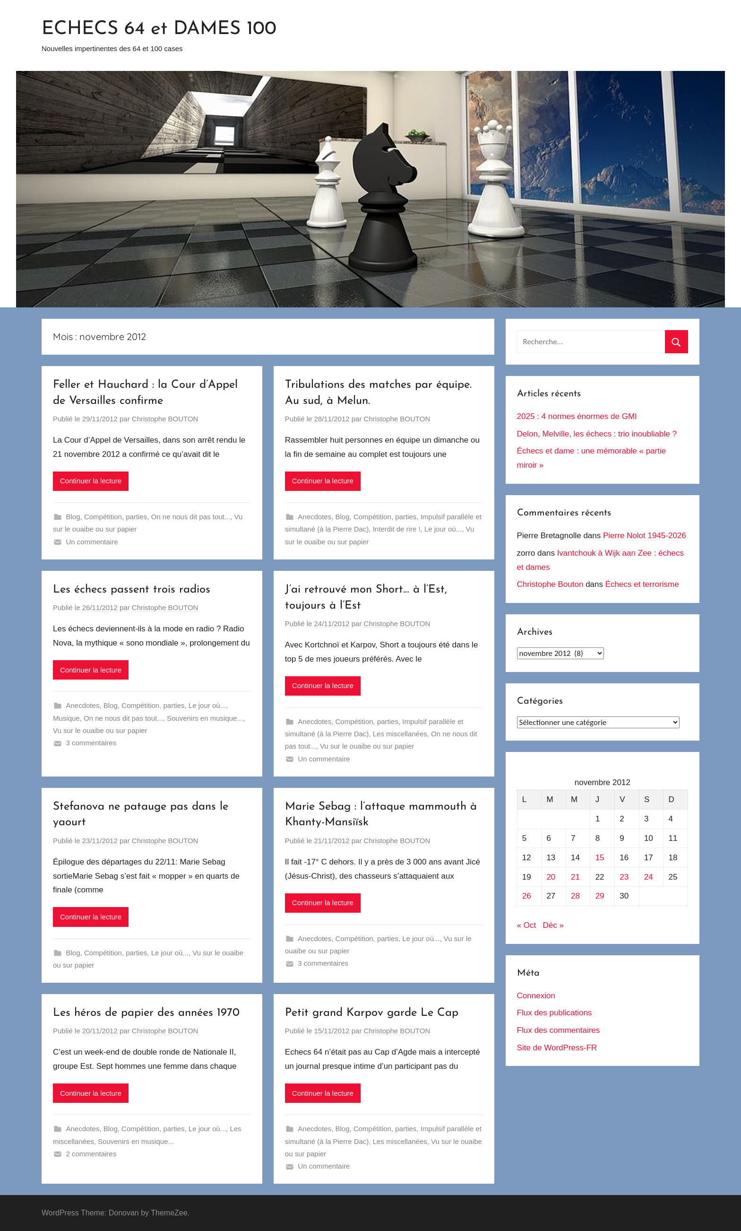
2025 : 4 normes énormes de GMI (577, 416)
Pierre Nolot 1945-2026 (644, 535)
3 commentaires (91, 743)
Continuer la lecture (90, 481)
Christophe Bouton (550, 584)
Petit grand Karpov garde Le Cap (371, 1013)
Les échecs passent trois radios (131, 589)
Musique (66, 718)
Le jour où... (443, 529)
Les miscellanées (400, 734)
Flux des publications (554, 1012)
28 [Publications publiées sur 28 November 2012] (575, 895)
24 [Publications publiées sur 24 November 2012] (648, 877)
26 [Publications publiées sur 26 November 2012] (526, 895)
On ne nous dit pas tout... (191, 517)
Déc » (553, 925)
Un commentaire (92, 542)
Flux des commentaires (558, 1030)
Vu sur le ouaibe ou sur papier (100, 730)
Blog (73, 517)
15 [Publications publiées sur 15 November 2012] (599, 857)
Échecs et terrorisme (642, 584)
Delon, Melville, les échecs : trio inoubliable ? (597, 433)
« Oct (526, 925)
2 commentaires (91, 1154)
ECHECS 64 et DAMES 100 (159, 29)
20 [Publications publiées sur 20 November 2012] (550, 877)
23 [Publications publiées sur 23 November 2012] (624, 877)
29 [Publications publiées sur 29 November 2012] (599, 895)
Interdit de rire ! (397, 529)
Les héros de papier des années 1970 (146, 1013)
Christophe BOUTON (165, 419)
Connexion (536, 995)
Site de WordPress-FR (557, 1047)
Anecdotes (314, 517)
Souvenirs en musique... (205, 718)
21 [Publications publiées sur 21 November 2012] (575, 877)
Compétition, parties (115, 517)
